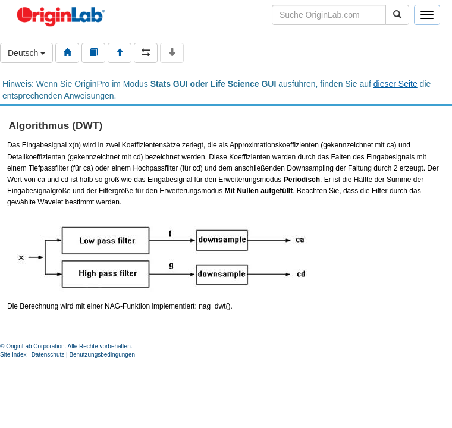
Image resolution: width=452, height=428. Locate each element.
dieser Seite (395, 84)
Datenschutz (48, 354)
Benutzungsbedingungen (102, 354)
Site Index (13, 354)
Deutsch (26, 53)
